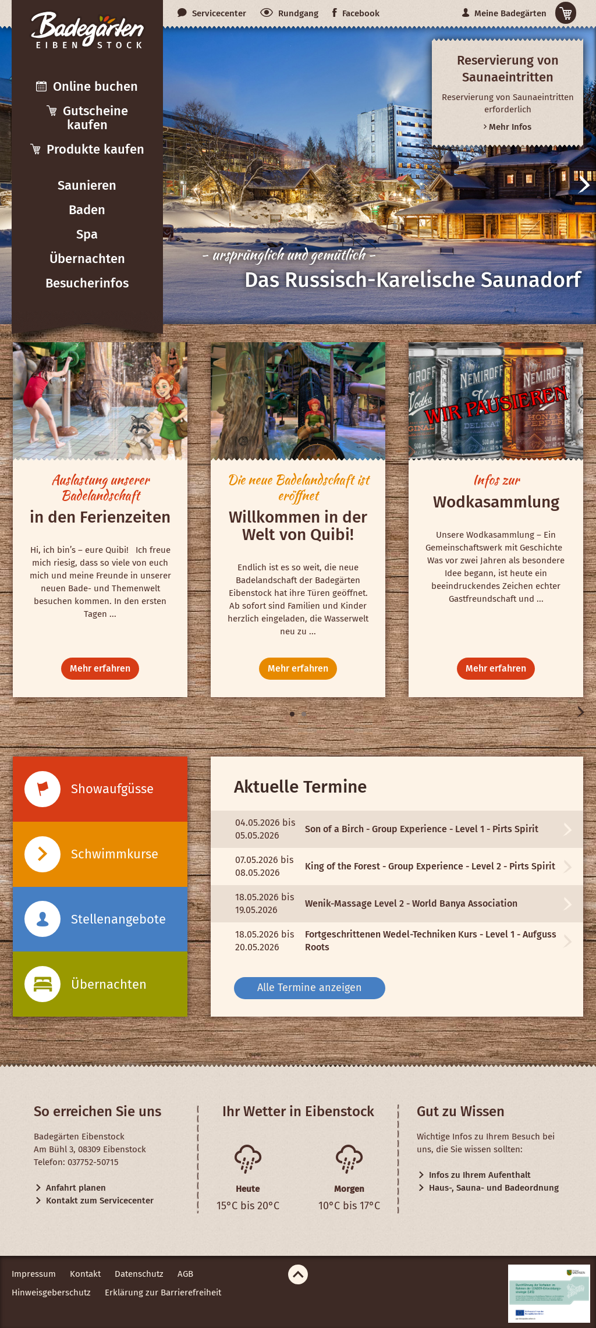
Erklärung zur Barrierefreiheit (163, 1292)
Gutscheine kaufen (87, 118)
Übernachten (87, 259)
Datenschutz (139, 1274)
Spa (87, 234)
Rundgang (289, 13)
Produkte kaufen (87, 149)
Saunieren (87, 185)
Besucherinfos (87, 283)
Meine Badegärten (504, 13)
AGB (185, 1274)
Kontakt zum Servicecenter (94, 1200)
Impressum (34, 1274)
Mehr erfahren (100, 668)
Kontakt (85, 1274)
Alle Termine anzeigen (309, 987)
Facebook (355, 13)
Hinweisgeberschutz (51, 1292)
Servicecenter (212, 13)
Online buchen (87, 86)
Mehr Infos (507, 127)
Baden (87, 210)
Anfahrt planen (70, 1188)
